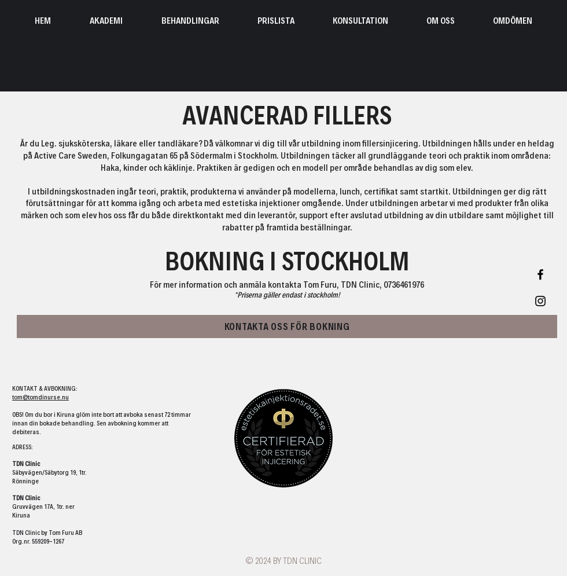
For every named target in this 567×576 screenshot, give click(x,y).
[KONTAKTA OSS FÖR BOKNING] (287, 326)
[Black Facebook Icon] (540, 274)
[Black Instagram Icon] (540, 301)
